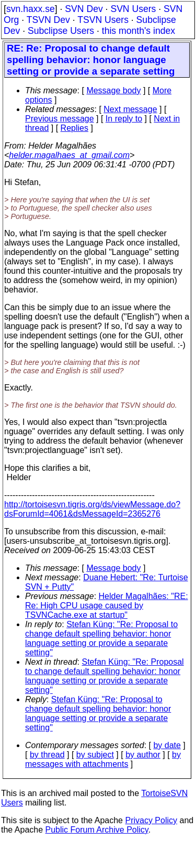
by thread (47, 754)
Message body (113, 90)
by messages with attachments (103, 759)
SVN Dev (83, 9)
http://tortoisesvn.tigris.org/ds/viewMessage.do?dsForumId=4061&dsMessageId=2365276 (92, 509)
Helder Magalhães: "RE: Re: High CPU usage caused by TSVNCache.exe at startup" (106, 605)
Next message (130, 109)
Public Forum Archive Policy (96, 829)
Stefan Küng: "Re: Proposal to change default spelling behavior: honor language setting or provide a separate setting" (101, 638)
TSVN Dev (48, 20)
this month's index (138, 31)
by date (166, 745)
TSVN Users (103, 20)
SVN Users (133, 9)
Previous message (59, 118)
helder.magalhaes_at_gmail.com (69, 155)
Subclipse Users (61, 31)
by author (142, 754)
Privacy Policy (151, 820)
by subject (95, 754)
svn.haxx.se (30, 9)
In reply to (124, 118)
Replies (74, 128)
